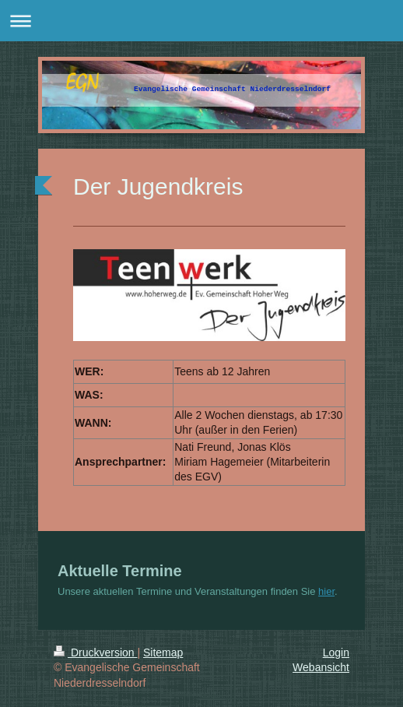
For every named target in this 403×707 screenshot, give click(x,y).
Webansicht (321, 667)
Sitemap (163, 652)
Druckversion (95, 652)
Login (336, 652)
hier (326, 591)
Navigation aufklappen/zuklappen (201, 20)
